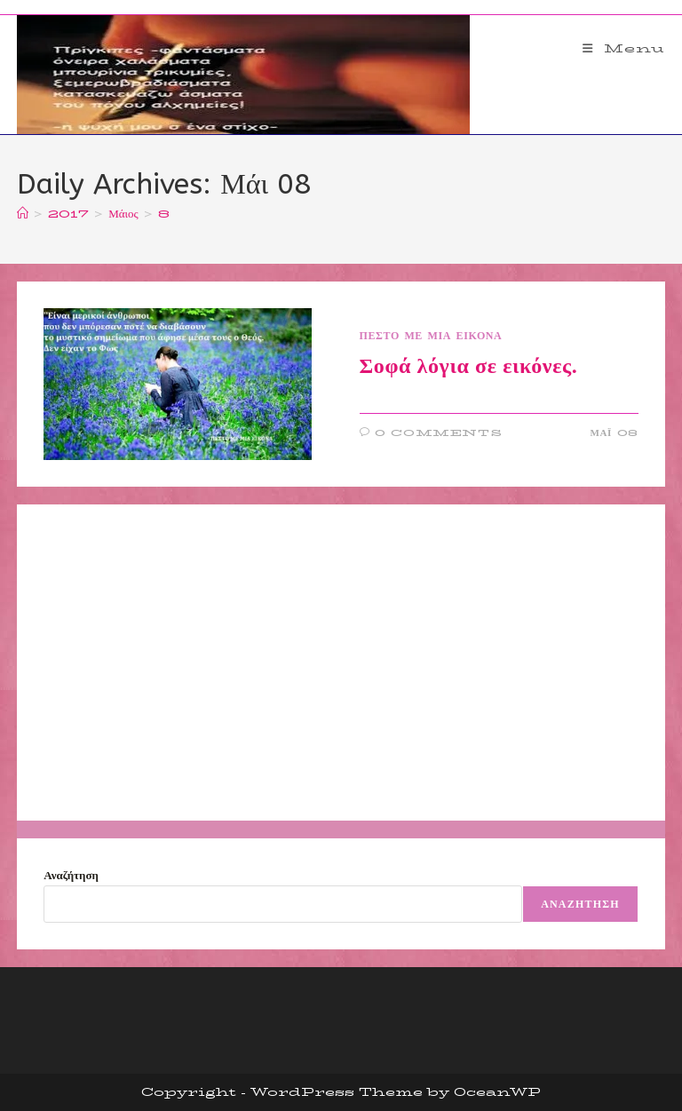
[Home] (22, 213)
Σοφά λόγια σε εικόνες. (469, 365)
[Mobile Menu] (624, 48)
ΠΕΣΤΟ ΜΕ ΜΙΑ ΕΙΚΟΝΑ (431, 335)
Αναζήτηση (71, 875)
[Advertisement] (341, 662)
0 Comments (438, 432)
